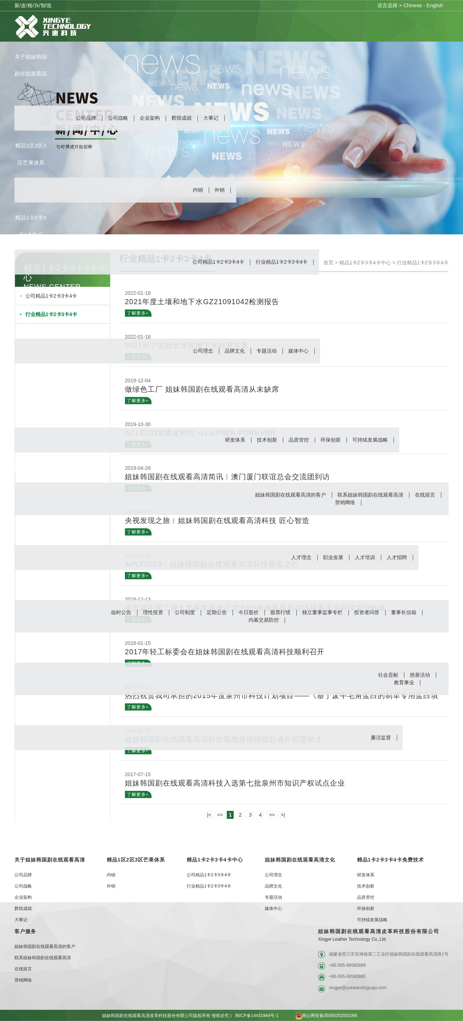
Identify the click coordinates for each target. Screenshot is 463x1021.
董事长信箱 (403, 612)
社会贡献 (388, 675)
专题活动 (266, 351)
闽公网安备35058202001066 (319, 1015)
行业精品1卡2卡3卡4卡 (281, 262)
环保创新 (330, 440)
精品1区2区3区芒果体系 (136, 860)
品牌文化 (235, 351)
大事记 (210, 118)
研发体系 (235, 440)
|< (209, 815)
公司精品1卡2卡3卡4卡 (218, 262)
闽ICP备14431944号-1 (257, 1015)
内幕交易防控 (264, 620)
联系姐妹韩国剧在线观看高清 (370, 495)
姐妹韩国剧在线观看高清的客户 (290, 495)
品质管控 (299, 440)
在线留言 (425, 495)
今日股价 (248, 612)
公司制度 (185, 612)
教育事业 (404, 682)
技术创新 (267, 440)
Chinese (412, 5)
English (434, 5)
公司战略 (118, 118)
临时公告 (121, 612)
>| (283, 815)
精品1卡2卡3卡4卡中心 (215, 860)
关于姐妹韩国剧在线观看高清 (49, 860)
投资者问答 (366, 612)
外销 (219, 190)
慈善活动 (420, 675)
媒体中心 (298, 351)
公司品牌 (86, 118)
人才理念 (301, 557)
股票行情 (280, 612)
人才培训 (365, 557)
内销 (198, 190)
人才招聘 (397, 557)
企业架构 (150, 118)
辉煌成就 (181, 118)
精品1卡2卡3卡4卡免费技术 (390, 860)
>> (272, 815)
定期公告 (217, 612)
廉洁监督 (381, 737)
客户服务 (25, 931)
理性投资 (153, 612)
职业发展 (333, 557)
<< (220, 815)
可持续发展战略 (370, 440)
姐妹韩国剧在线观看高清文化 (300, 860)
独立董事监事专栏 (322, 612)
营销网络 (345, 502)
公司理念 (203, 351)
